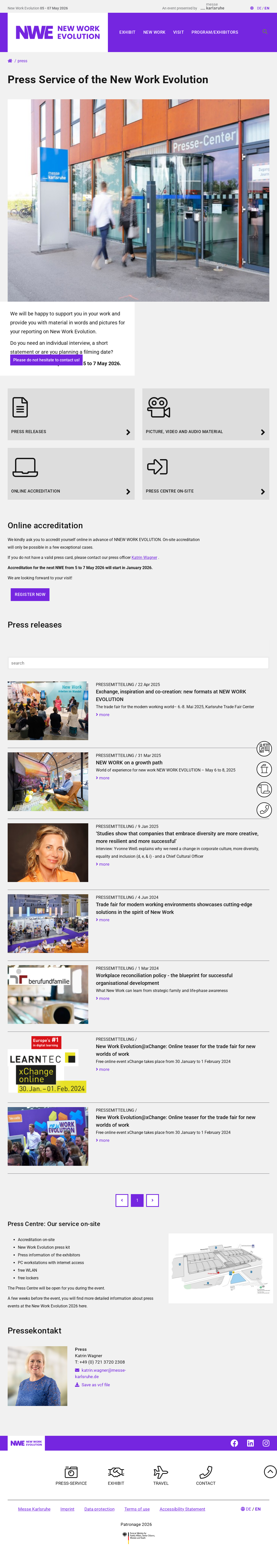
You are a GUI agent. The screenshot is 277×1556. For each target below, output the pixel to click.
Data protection (99, 1509)
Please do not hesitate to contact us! (46, 360)
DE (259, 8)
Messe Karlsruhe (34, 1509)
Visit (178, 32)
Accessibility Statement (182, 1509)
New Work (154, 32)
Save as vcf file (92, 1384)
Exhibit (127, 32)
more (102, 714)
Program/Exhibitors (215, 32)
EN (267, 8)
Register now (30, 594)
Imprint (67, 1509)
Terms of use (137, 1509)
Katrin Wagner (144, 557)
